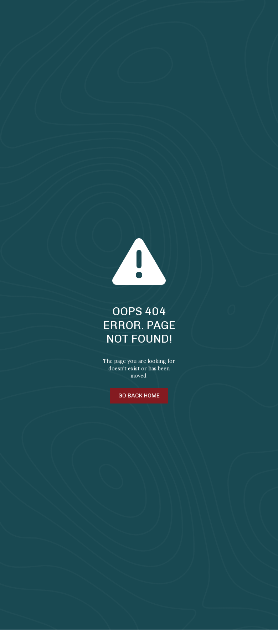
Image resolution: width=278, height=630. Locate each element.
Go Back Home (139, 395)
